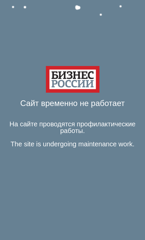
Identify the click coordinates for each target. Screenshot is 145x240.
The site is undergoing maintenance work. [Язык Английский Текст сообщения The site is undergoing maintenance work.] (72, 144)
